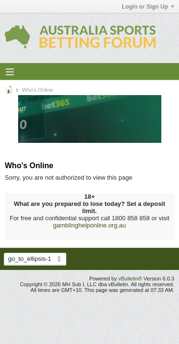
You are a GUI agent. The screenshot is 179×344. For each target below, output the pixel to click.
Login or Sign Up (148, 6)
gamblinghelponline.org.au (89, 225)
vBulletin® (130, 278)
